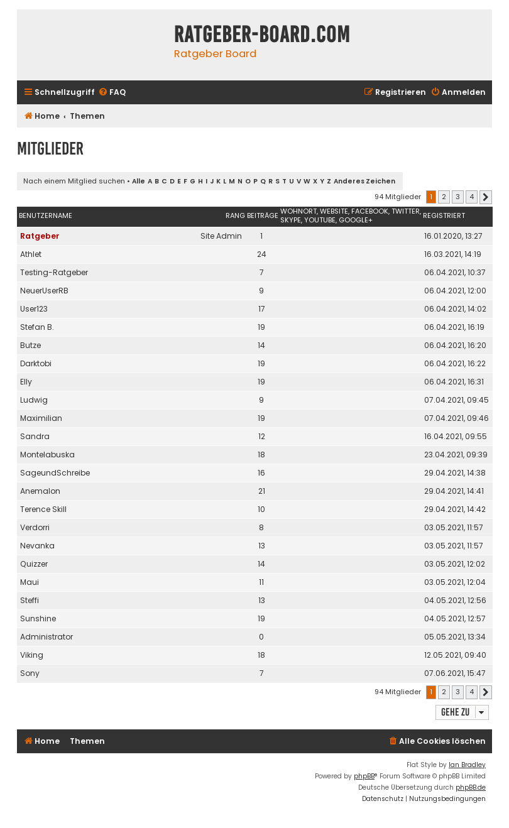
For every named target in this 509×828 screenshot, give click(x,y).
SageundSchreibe (55, 472)
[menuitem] (112, 92)
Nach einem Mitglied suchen (74, 181)
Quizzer (34, 563)
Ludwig (34, 400)
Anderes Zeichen (364, 181)
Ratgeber (40, 236)
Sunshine (38, 618)
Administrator (46, 636)
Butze (30, 345)
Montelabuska (47, 454)
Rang (235, 215)
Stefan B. (37, 327)
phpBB (364, 776)
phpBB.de (471, 787)
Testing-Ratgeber (54, 272)
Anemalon (40, 491)
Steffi (29, 600)
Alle (138, 181)
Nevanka (37, 545)
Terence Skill (43, 509)
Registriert (444, 215)
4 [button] (471, 197)
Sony (30, 673)
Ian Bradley (467, 765)
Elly (26, 381)
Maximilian (41, 418)
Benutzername (45, 215)
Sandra (35, 436)
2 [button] (444, 197)
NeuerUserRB (44, 290)
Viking (31, 655)
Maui (29, 582)
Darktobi (36, 363)
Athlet (30, 254)
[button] (485, 197)
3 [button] (458, 197)
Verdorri (35, 527)
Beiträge (262, 215)
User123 (34, 308)
